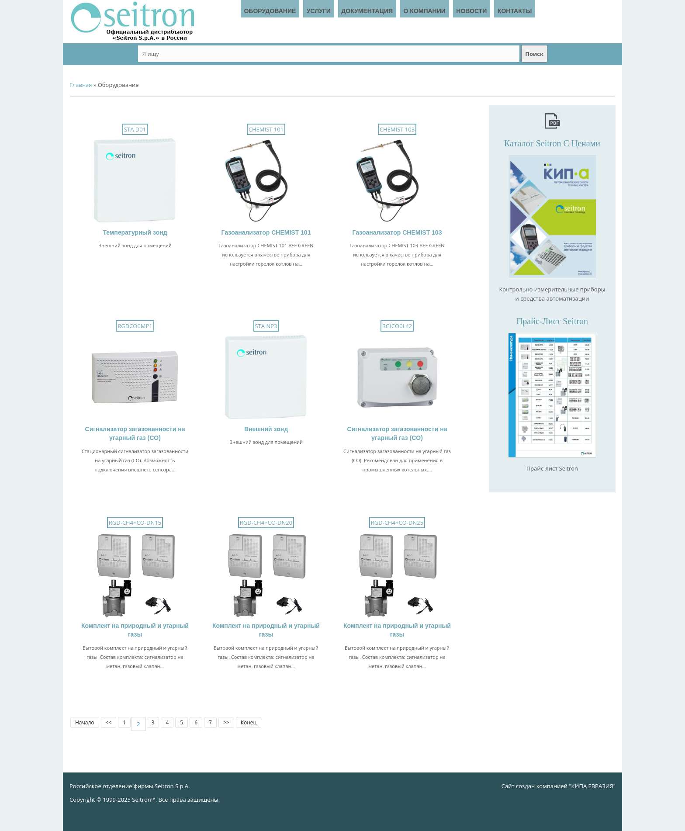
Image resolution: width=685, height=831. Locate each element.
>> (226, 722)
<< (109, 722)
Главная (80, 85)
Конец (248, 722)
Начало (84, 722)
